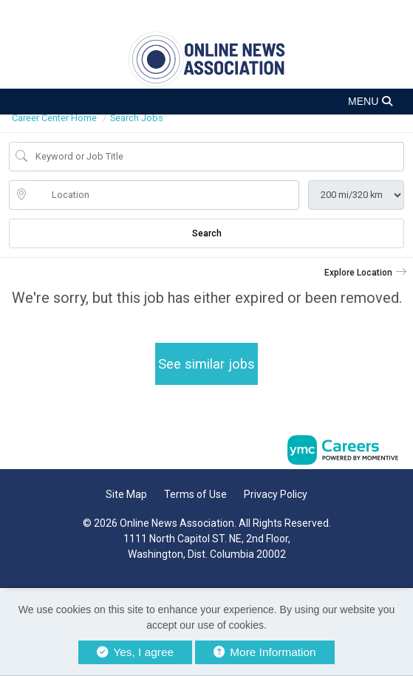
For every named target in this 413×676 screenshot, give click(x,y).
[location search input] (164, 195)
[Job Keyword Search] (217, 156)
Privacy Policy (275, 494)
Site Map (126, 494)
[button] (206, 102)
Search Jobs (136, 117)
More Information (265, 652)
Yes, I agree (135, 652)
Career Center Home (54, 117)
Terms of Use (195, 494)
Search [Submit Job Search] (207, 233)
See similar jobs (206, 364)
